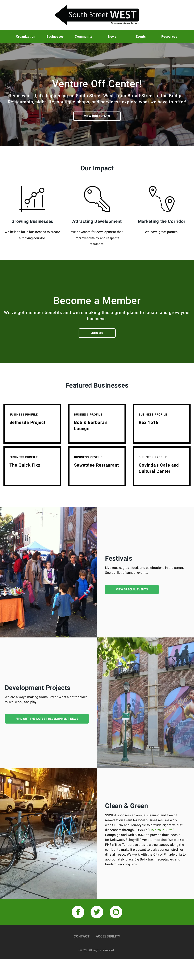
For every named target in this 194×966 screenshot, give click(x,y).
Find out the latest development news (47, 718)
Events (141, 36)
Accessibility (108, 936)
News (112, 36)
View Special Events (132, 589)
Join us (97, 332)
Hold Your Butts (161, 829)
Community (83, 36)
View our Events (97, 116)
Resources (169, 36)
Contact (81, 936)
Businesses (55, 36)
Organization (25, 36)
